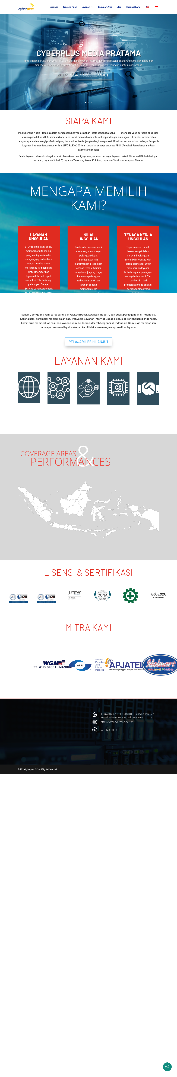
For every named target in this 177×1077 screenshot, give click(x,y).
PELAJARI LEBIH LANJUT (88, 75)
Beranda (54, 7)
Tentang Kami (70, 7)
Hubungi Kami (133, 7)
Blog (119, 7)
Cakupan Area (105, 7)
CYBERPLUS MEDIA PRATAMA (88, 53)
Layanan (85, 7)
